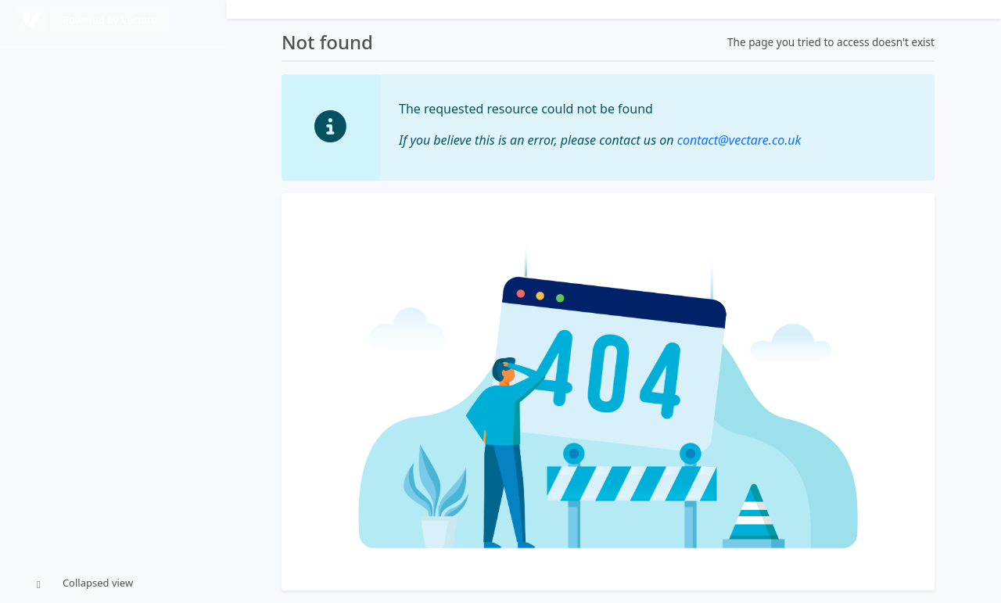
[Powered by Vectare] (31, 20)
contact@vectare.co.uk (739, 140)
